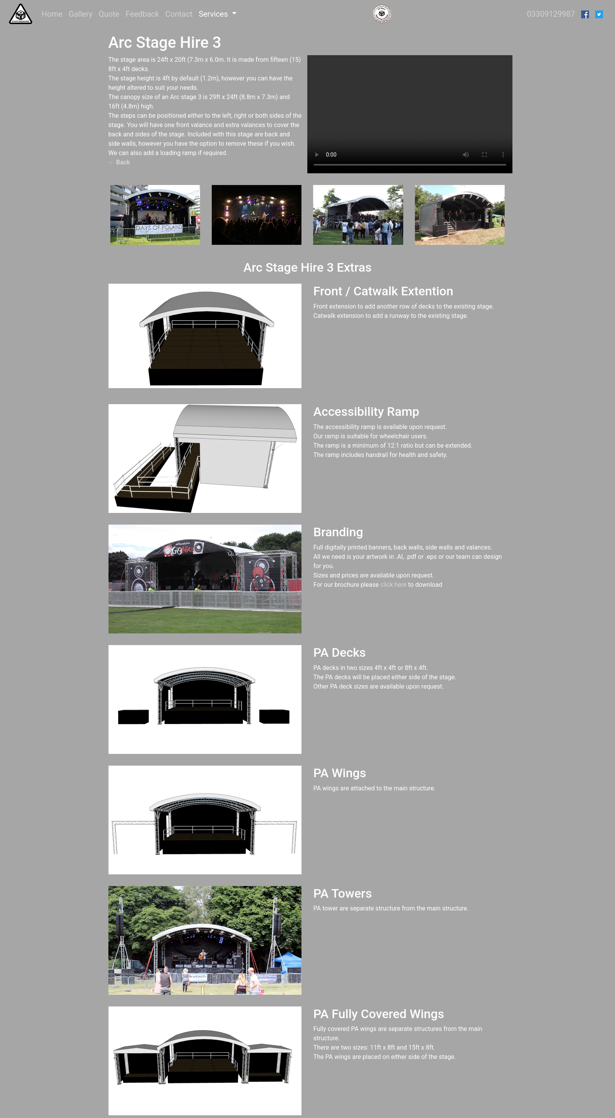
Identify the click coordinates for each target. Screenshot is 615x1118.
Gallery (80, 14)
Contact (178, 14)
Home (54, 13)
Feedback (142, 14)
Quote (109, 14)
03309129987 (551, 14)
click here (393, 584)
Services (214, 14)
